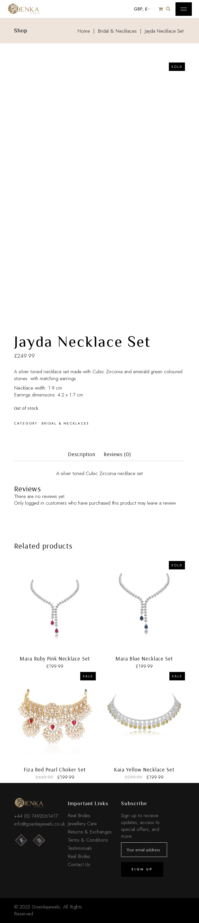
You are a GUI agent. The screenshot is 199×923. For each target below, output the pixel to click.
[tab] (81, 456)
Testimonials (80, 848)
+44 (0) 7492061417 (36, 816)
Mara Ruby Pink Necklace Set (55, 658)
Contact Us (79, 864)
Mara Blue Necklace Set (144, 658)
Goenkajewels (46, 906)
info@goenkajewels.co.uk (39, 823)
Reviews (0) (117, 454)
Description (82, 454)
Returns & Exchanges (90, 831)
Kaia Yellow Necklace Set (144, 769)
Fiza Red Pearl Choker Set (55, 769)
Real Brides (79, 815)
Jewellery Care (82, 823)
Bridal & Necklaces (65, 423)
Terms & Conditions (88, 840)
